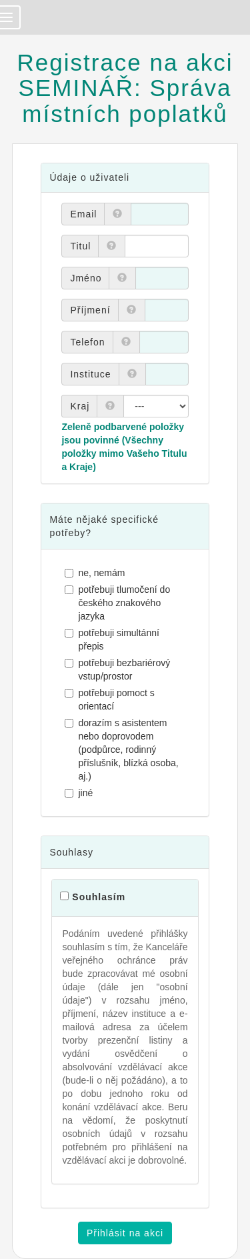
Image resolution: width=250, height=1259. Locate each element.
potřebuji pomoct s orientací (111, 700)
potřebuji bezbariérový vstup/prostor (119, 670)
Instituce (90, 374)
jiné (80, 793)
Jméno (85, 278)
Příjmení (90, 310)
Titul (80, 246)
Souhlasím (98, 897)
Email (83, 214)
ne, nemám (96, 572)
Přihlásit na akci (125, 1233)
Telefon (87, 342)
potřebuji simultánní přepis (113, 639)
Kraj (79, 406)
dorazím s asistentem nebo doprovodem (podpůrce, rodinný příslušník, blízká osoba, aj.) (123, 750)
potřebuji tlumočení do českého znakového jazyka (119, 602)
